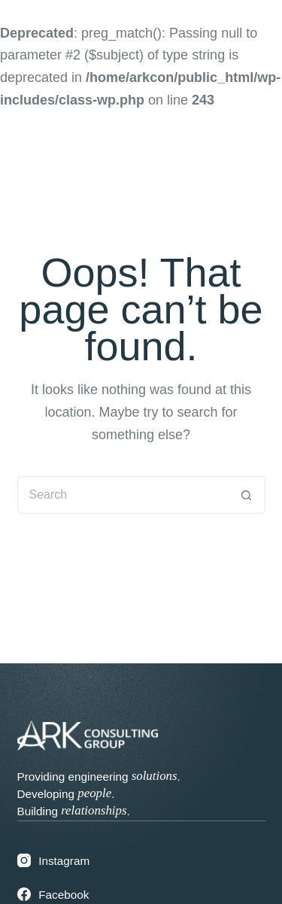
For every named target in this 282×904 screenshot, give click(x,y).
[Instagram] (141, 860)
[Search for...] (122, 495)
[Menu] (242, 163)
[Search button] (246, 495)
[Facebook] (141, 894)
